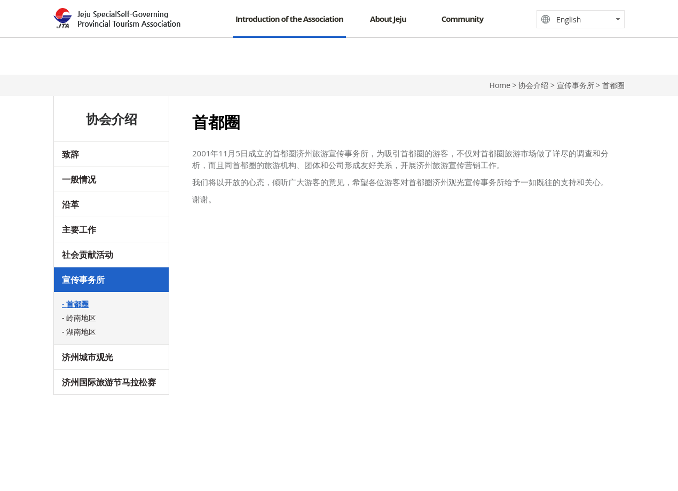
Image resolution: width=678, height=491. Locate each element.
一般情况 (79, 179)
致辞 (70, 154)
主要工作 (79, 229)
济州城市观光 (87, 357)
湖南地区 (81, 332)
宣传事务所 (83, 280)
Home (500, 85)
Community (463, 18)
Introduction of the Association (289, 18)
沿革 (70, 204)
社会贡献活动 (87, 254)
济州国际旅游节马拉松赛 (109, 382)
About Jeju (388, 18)
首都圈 (77, 304)
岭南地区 (81, 318)
